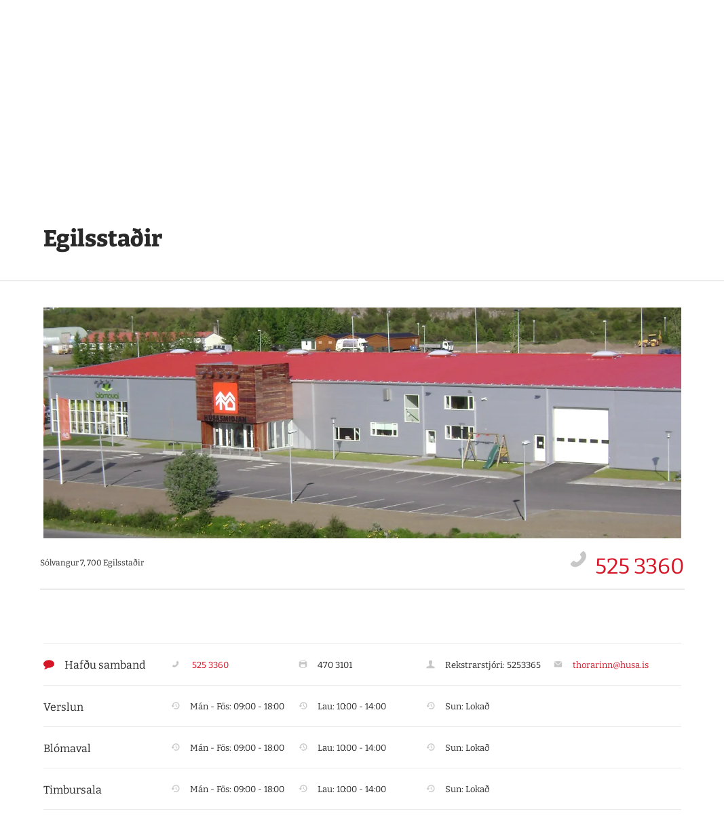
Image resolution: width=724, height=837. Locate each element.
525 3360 (640, 566)
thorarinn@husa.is (611, 665)
